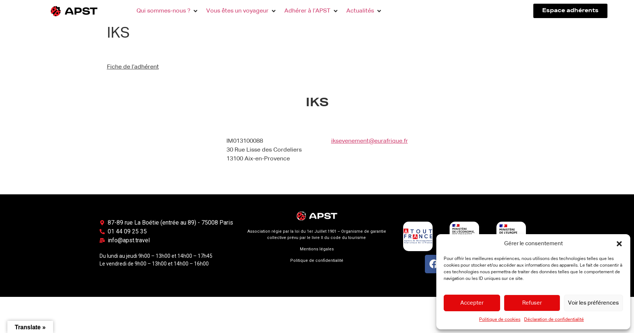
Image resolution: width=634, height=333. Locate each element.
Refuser (532, 303)
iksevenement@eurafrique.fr (369, 141)
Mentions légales (317, 249)
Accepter (472, 303)
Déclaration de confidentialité (554, 320)
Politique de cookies (499, 320)
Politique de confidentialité (316, 260)
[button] (619, 243)
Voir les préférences (593, 303)
